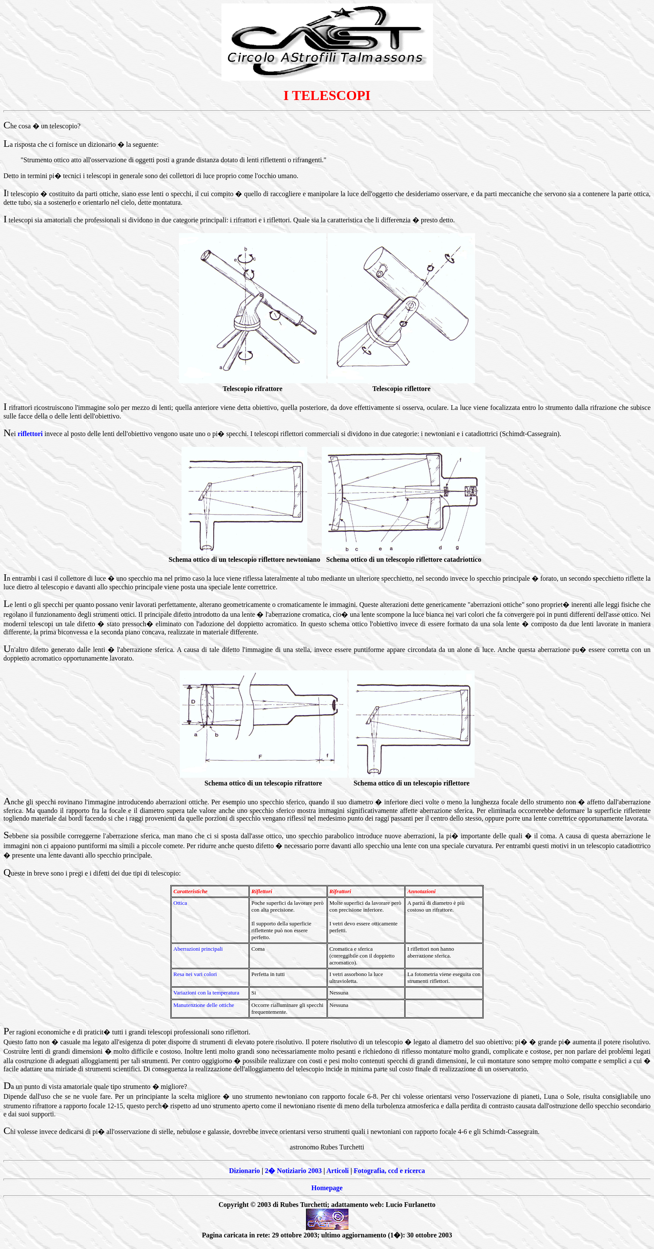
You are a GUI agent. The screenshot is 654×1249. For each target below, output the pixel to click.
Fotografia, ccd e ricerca (389, 1170)
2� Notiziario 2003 (293, 1170)
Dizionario (244, 1170)
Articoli (337, 1170)
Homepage (327, 1187)
